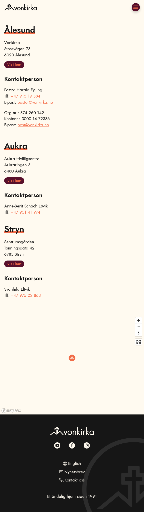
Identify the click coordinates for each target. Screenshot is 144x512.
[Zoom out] (138, 327)
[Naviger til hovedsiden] (20, 13)
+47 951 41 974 (25, 212)
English (74, 463)
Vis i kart (14, 64)
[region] (72, 364)
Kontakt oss (75, 480)
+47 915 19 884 (25, 96)
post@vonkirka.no (33, 125)
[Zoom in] (138, 320)
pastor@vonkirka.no (35, 102)
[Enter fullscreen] (138, 342)
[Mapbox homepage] (11, 410)
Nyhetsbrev (74, 472)
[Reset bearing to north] (138, 333)
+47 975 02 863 (26, 295)
